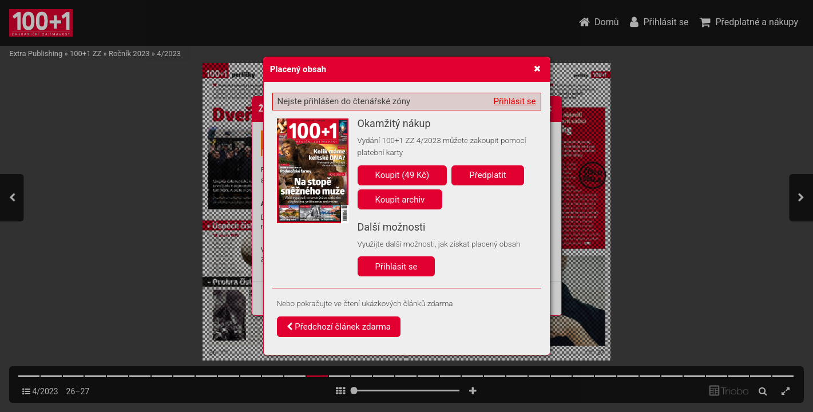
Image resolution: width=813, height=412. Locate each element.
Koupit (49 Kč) (402, 175)
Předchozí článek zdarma (339, 327)
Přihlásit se (515, 101)
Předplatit (487, 175)
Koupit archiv (400, 200)
